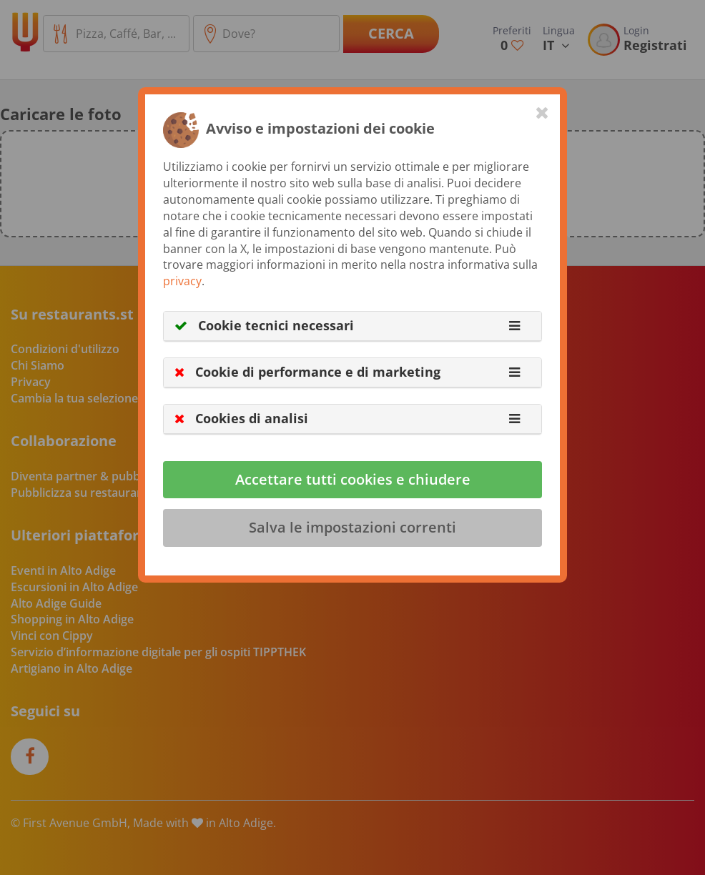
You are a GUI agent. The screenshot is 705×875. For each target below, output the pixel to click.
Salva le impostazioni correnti (352, 527)
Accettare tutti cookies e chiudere (352, 479)
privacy (182, 281)
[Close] (542, 112)
